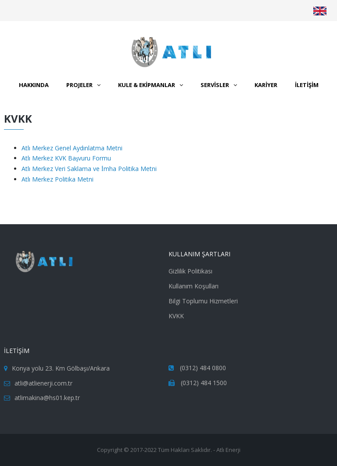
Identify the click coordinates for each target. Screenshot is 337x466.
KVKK (176, 316)
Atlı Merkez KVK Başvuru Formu (66, 158)
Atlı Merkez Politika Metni (57, 179)
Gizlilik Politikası (190, 271)
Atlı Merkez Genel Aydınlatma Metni (72, 148)
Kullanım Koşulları (193, 286)
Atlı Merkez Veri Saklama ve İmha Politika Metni (89, 168)
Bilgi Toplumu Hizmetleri (203, 301)
